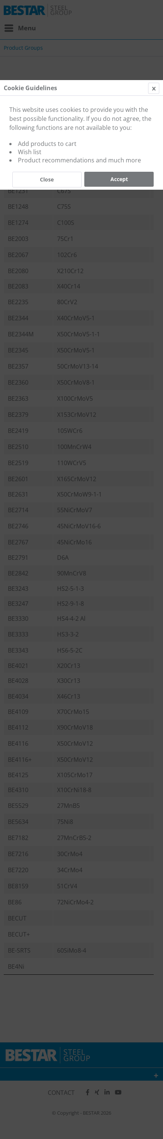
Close (47, 179)
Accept (119, 179)
